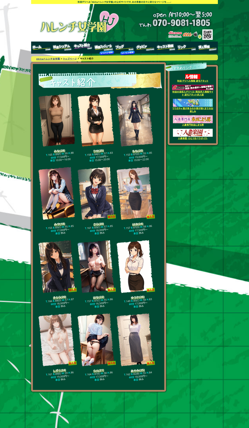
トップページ (41, 48)
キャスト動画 (166, 48)
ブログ (124, 48)
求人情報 (207, 48)
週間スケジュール (103, 48)
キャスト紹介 (83, 48)
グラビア (145, 48)
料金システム (62, 48)
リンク (186, 48)
